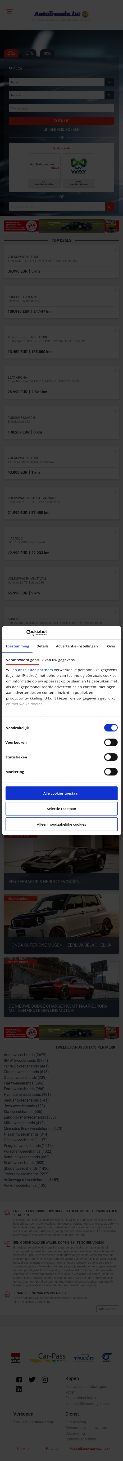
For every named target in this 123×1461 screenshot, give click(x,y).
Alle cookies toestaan (61, 793)
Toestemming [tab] (17, 646)
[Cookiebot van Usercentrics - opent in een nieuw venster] (26, 633)
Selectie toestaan (61, 808)
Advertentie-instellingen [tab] (77, 646)
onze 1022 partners (35, 669)
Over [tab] (111, 646)
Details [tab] (42, 646)
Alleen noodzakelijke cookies (61, 824)
